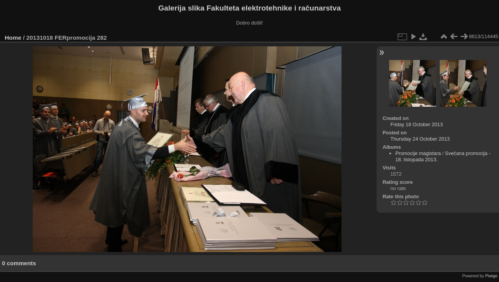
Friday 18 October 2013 (416, 124)
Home (13, 37)
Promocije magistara (418, 153)
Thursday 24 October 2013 (419, 139)
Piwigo (491, 275)
